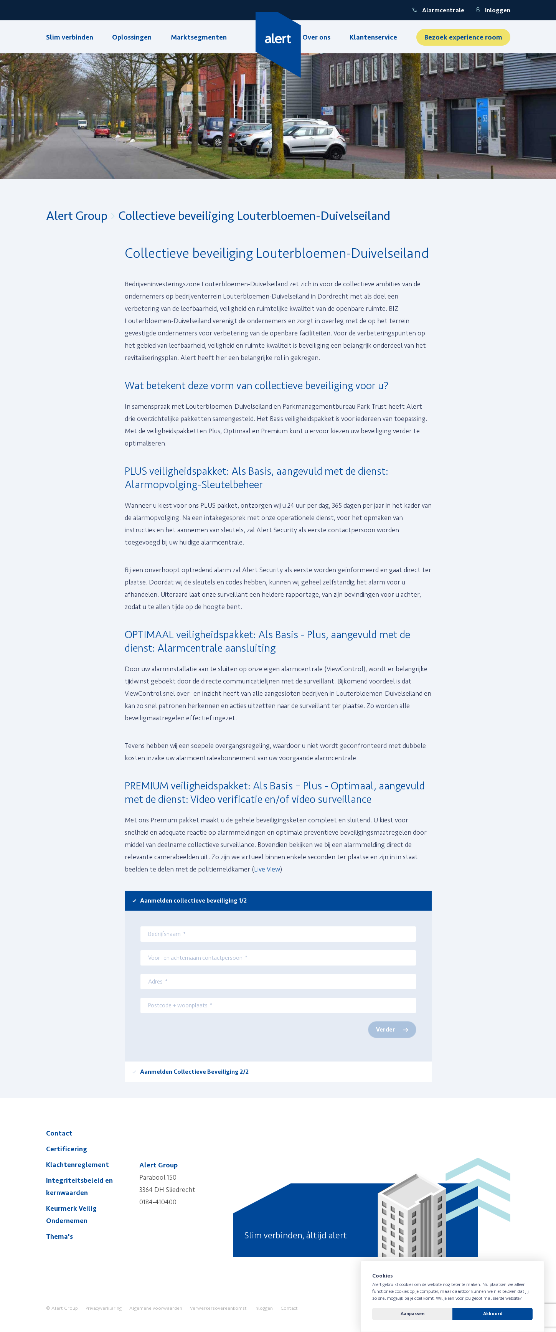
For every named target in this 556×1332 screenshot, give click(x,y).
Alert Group (76, 216)
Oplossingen (132, 37)
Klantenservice (373, 37)
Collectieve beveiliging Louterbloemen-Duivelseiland (254, 216)
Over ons (316, 37)
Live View (267, 869)
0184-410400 (158, 1202)
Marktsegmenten (199, 37)
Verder (385, 1029)
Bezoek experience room (463, 37)
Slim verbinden (69, 37)
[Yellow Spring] (278, 45)
